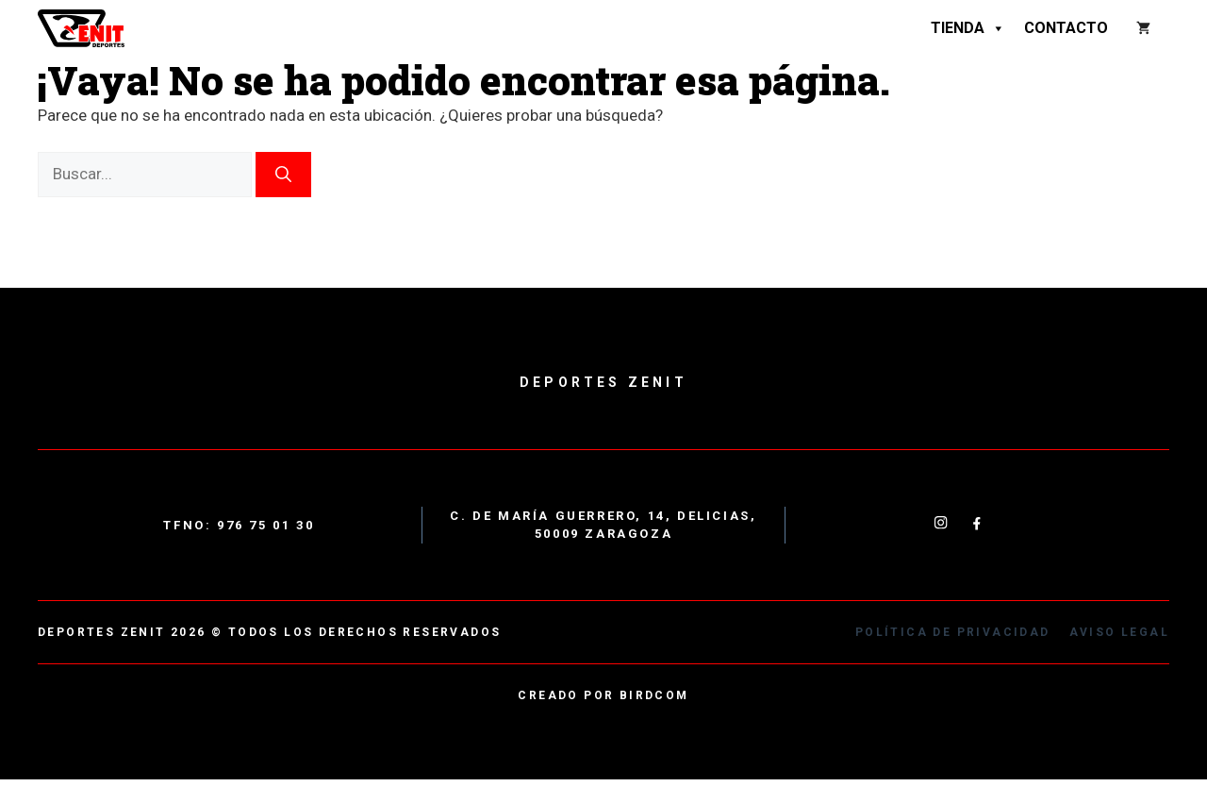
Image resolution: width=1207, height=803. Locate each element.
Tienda (968, 28)
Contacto (1066, 28)
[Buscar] (283, 174)
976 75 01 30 (265, 525)
